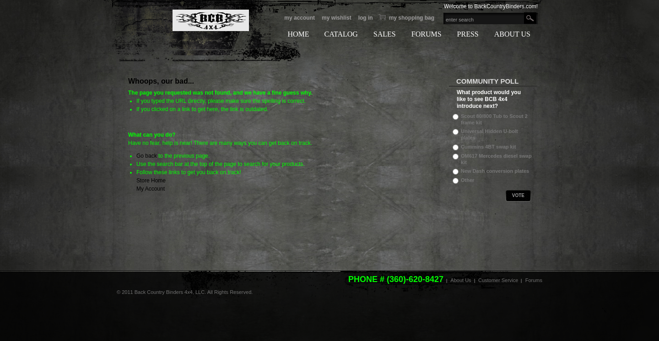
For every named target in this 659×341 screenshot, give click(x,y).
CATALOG (340, 34)
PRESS (468, 34)
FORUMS (426, 34)
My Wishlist (336, 18)
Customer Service (498, 280)
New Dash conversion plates (495, 171)
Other (467, 180)
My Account (299, 18)
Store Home (151, 180)
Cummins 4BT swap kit (488, 146)
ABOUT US (512, 34)
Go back (146, 156)
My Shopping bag (411, 18)
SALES (384, 34)
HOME (298, 34)
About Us (460, 280)
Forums (533, 280)
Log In (365, 18)
